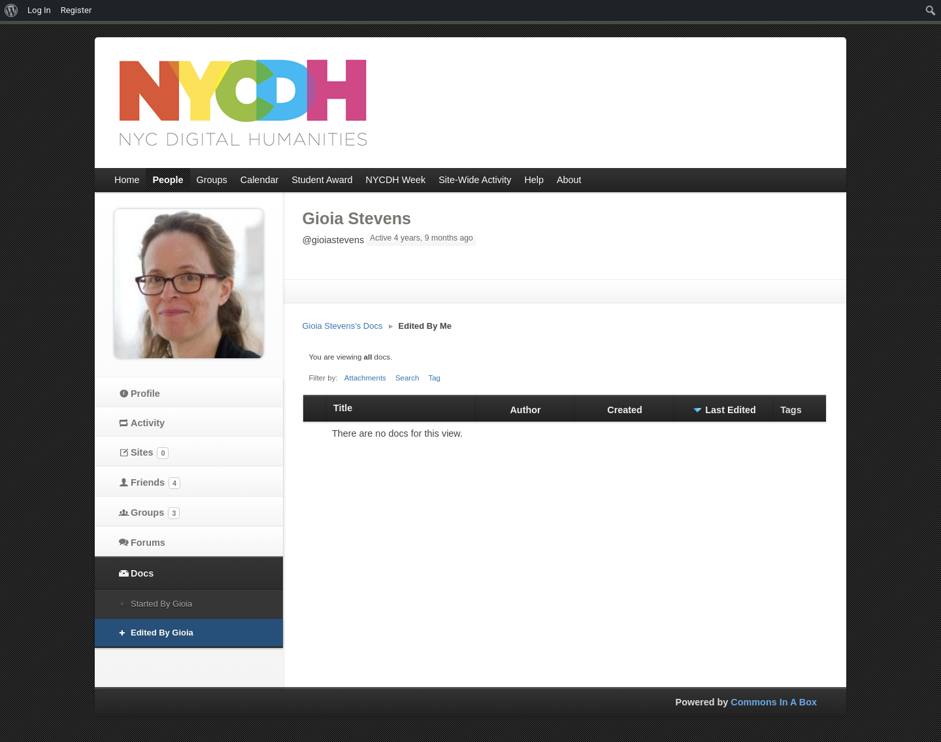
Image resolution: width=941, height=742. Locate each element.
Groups (155, 513)
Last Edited (730, 410)
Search (407, 378)
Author (525, 410)
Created (624, 410)
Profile (145, 393)
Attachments (365, 378)
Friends (155, 483)
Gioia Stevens (357, 218)
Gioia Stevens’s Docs (343, 326)
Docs (142, 573)
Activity (148, 423)
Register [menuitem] (76, 10)
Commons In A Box (774, 702)
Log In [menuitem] (39, 10)
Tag (434, 378)
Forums (148, 542)
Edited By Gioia (162, 632)
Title (342, 408)
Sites (150, 453)
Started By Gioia (161, 604)
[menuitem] (11, 10)
